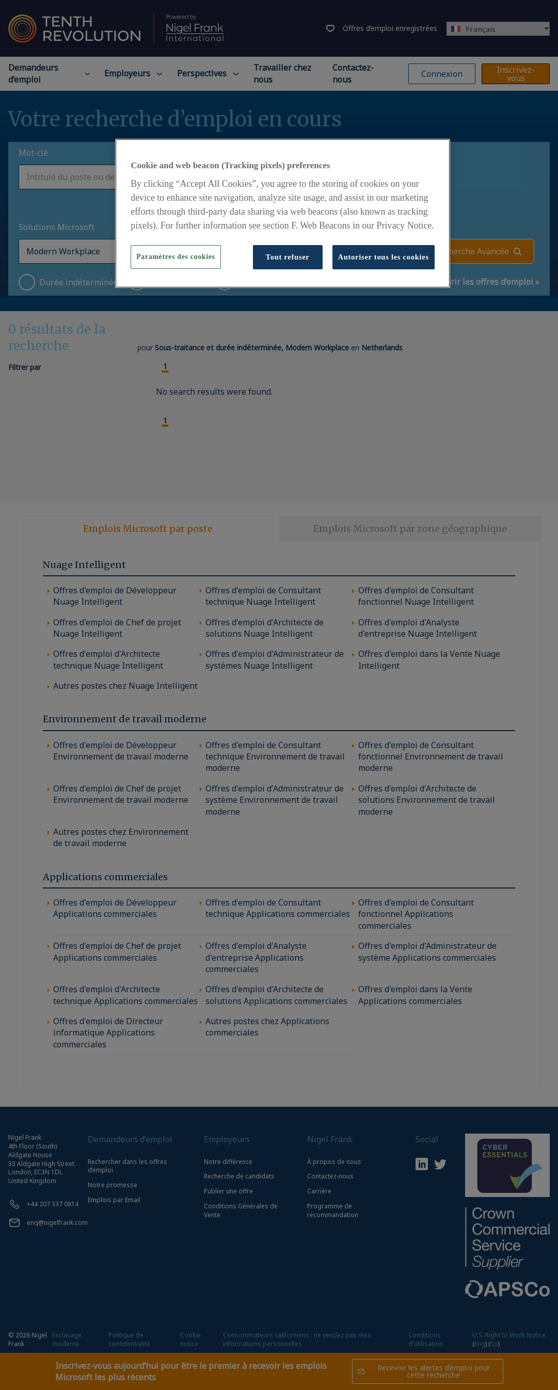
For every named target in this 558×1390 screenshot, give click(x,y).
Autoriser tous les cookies (383, 257)
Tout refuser (288, 257)
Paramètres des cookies (175, 257)
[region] (282, 213)
